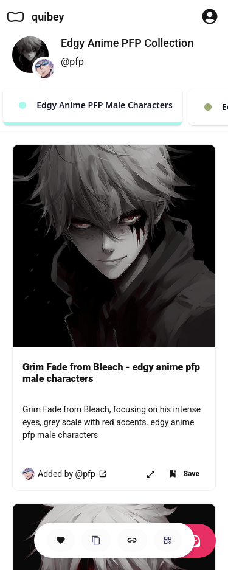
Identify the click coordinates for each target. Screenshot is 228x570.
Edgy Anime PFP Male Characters (96, 105)
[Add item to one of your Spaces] (184, 473)
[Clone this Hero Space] (96, 540)
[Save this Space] (60, 540)
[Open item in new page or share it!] (151, 474)
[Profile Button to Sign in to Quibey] (210, 16)
